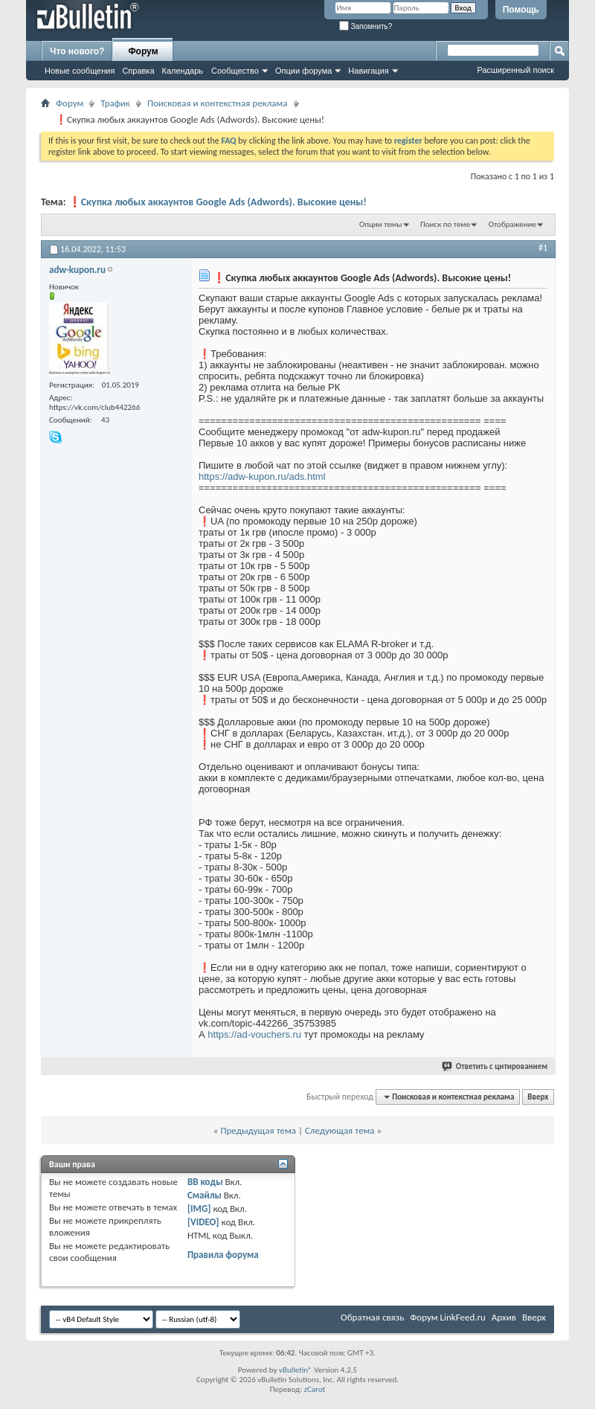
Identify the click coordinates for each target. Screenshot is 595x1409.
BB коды (205, 1181)
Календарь (183, 70)
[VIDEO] (203, 1221)
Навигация (368, 70)
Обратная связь (372, 1317)
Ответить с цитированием (495, 1066)
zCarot (315, 1389)
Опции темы (380, 224)
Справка (138, 70)
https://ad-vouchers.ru (254, 1034)
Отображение (512, 224)
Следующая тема (340, 1130)
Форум (143, 51)
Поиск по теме (445, 224)
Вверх (537, 1097)
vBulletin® (295, 1370)
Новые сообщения (80, 70)
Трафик (115, 103)
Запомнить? (366, 26)
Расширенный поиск (515, 69)
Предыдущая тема (258, 1130)
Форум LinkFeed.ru (448, 1317)
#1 (542, 248)
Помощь (521, 9)
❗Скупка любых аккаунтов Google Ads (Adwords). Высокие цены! (217, 202)
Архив (504, 1317)
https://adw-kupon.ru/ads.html (262, 476)
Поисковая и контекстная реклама (217, 103)
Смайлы (204, 1195)
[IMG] (199, 1208)
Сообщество (235, 70)
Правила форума (223, 1254)
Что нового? (77, 51)
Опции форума (303, 70)
